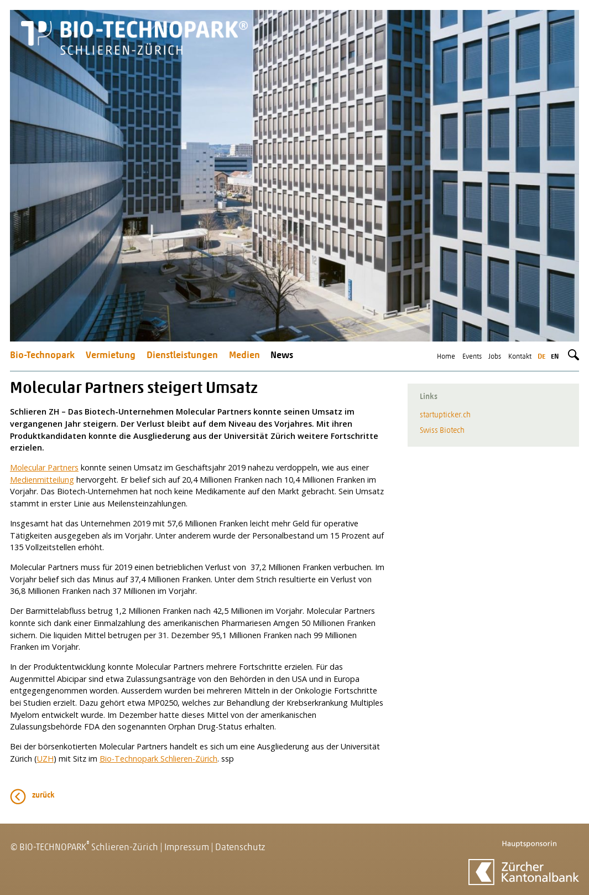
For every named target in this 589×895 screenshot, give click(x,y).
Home (446, 356)
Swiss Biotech (442, 431)
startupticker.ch (445, 415)
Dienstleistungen (182, 355)
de (541, 356)
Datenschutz (240, 847)
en (555, 356)
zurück (43, 795)
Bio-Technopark (42, 355)
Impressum (186, 847)
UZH (45, 758)
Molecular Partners (44, 467)
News (281, 355)
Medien (244, 355)
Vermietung (110, 355)
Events (472, 356)
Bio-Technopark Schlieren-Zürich (158, 758)
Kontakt (519, 356)
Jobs (494, 356)
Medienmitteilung (42, 479)
